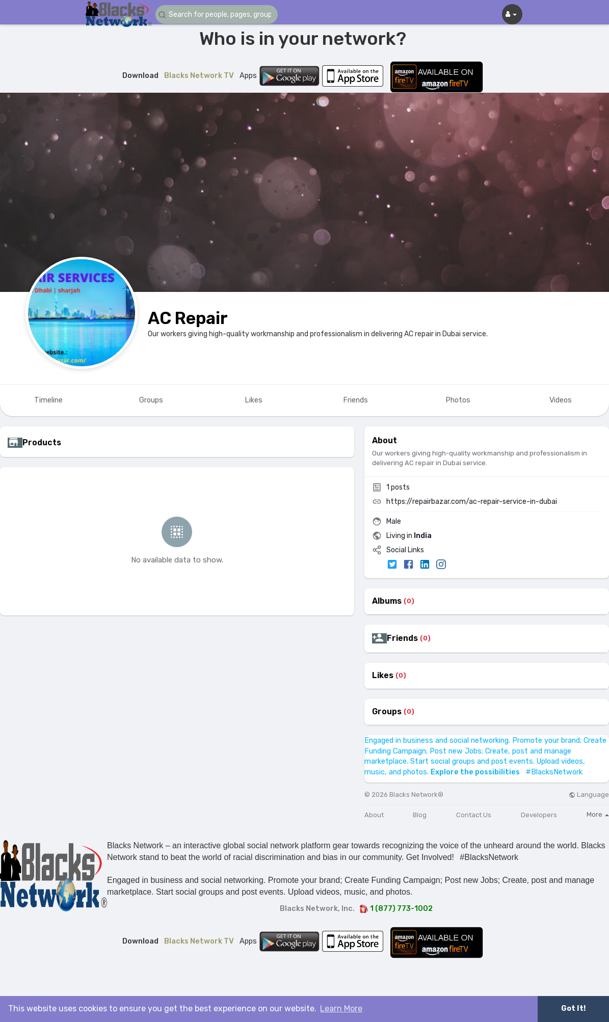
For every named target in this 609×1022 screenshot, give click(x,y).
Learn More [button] (341, 1008)
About (374, 815)
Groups (387, 712)
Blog (420, 815)
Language (589, 794)
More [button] (598, 814)
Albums (387, 601)
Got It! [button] (573, 1008)
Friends (402, 638)
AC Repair (188, 318)
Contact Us (473, 815)
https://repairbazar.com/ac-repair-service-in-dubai (471, 501)
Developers (539, 815)
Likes (382, 675)
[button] (216, 14)
